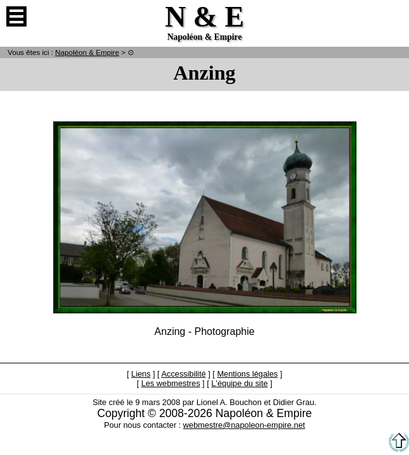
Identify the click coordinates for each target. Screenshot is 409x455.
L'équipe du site (239, 383)
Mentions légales (247, 374)
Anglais (392, 16)
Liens (141, 374)
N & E (87, 52)
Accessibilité (183, 374)
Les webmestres (170, 383)
